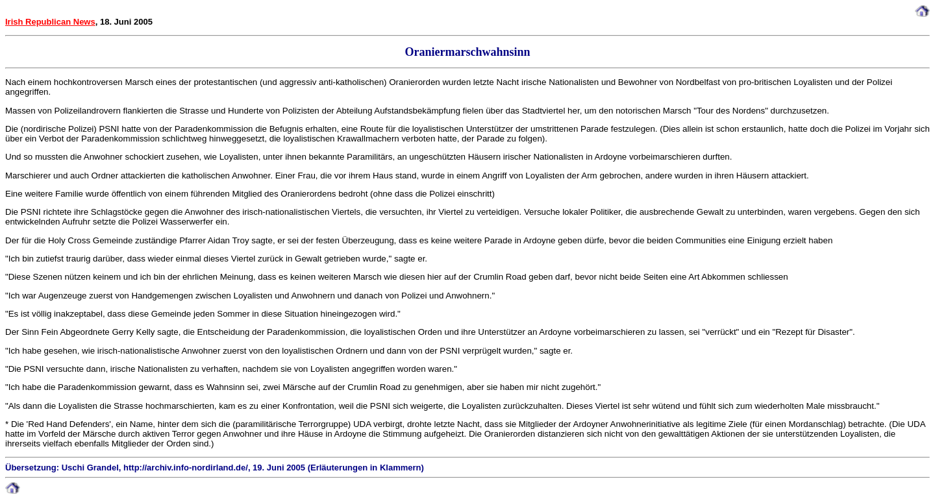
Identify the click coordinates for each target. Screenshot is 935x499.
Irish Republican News (50, 22)
